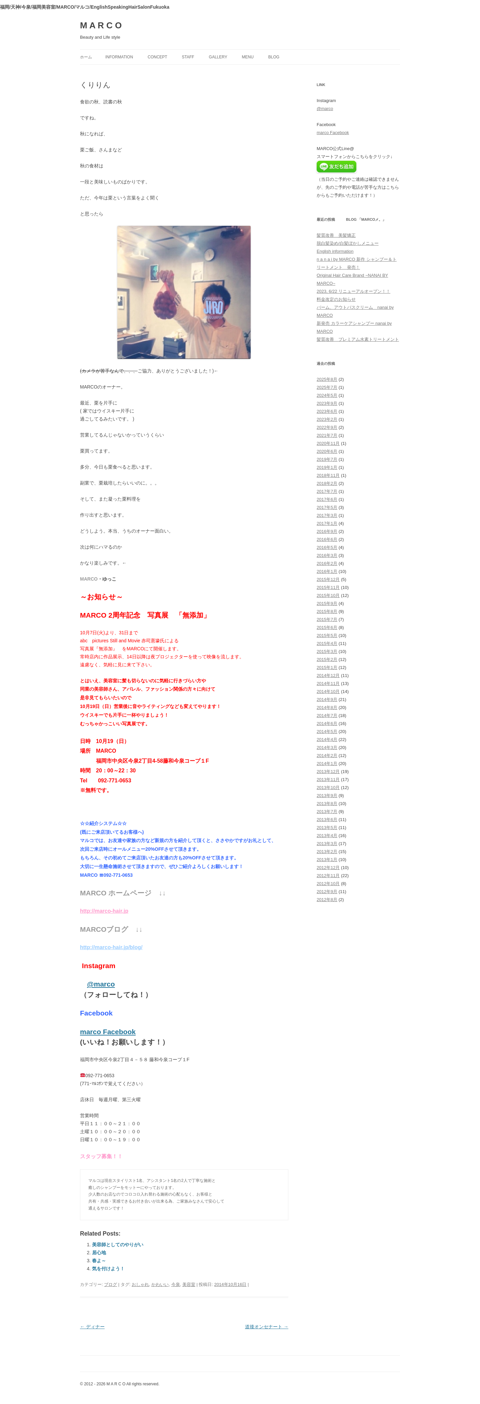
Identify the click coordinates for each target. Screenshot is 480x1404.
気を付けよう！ (108, 1268)
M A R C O (101, 25)
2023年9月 (327, 403)
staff (188, 57)
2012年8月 (327, 899)
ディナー (92, 1326)
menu (248, 57)
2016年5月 (327, 547)
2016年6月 (327, 539)
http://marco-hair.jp (104, 911)
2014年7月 (327, 715)
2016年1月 (327, 571)
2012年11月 (328, 875)
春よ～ (99, 1260)
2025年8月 (327, 379)
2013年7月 (327, 811)
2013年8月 (327, 803)
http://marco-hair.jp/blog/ (111, 947)
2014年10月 (328, 691)
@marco (101, 984)
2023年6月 (327, 411)
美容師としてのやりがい (117, 1244)
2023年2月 (327, 419)
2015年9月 (327, 603)
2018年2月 (327, 483)
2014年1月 (327, 763)
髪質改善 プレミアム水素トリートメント (358, 339)
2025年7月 (327, 387)
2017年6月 (327, 499)
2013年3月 (327, 843)
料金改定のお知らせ (336, 299)
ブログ (110, 1284)
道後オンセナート (266, 1326)
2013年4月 (327, 835)
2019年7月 (327, 459)
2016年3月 (327, 555)
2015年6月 (327, 627)
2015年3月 (327, 651)
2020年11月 (328, 443)
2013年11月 (328, 779)
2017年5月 (327, 507)
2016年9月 (327, 531)
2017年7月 (327, 491)
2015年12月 (328, 579)
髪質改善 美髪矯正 (336, 235)
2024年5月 (327, 395)
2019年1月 (327, 467)
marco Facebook (108, 1031)
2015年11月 (328, 587)
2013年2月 (327, 851)
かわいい (160, 1284)
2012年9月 (327, 891)
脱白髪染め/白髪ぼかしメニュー (348, 243)
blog (273, 57)
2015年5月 (327, 635)
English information (335, 251)
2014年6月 (327, 723)
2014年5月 (327, 731)
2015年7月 (327, 619)
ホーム (86, 57)
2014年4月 (327, 739)
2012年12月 (328, 867)
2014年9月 (327, 699)
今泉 (175, 1284)
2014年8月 (327, 707)
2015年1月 (327, 667)
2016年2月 (327, 563)
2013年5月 (327, 827)
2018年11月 (328, 475)
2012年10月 (328, 883)
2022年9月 (327, 427)
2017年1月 (327, 523)
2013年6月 (327, 819)
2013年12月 (328, 771)
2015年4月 (327, 643)
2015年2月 (327, 659)
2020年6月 (327, 451)
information (119, 57)
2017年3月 (327, 515)
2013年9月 (327, 795)
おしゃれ (140, 1284)
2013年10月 (328, 787)
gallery (218, 57)
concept (157, 57)
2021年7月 (327, 435)
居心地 (99, 1252)
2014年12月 (328, 675)
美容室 (188, 1284)
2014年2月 (327, 755)
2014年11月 (328, 683)
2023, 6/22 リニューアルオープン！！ (353, 291)
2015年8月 (327, 611)
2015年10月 (328, 595)
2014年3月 (327, 747)
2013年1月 (327, 859)
